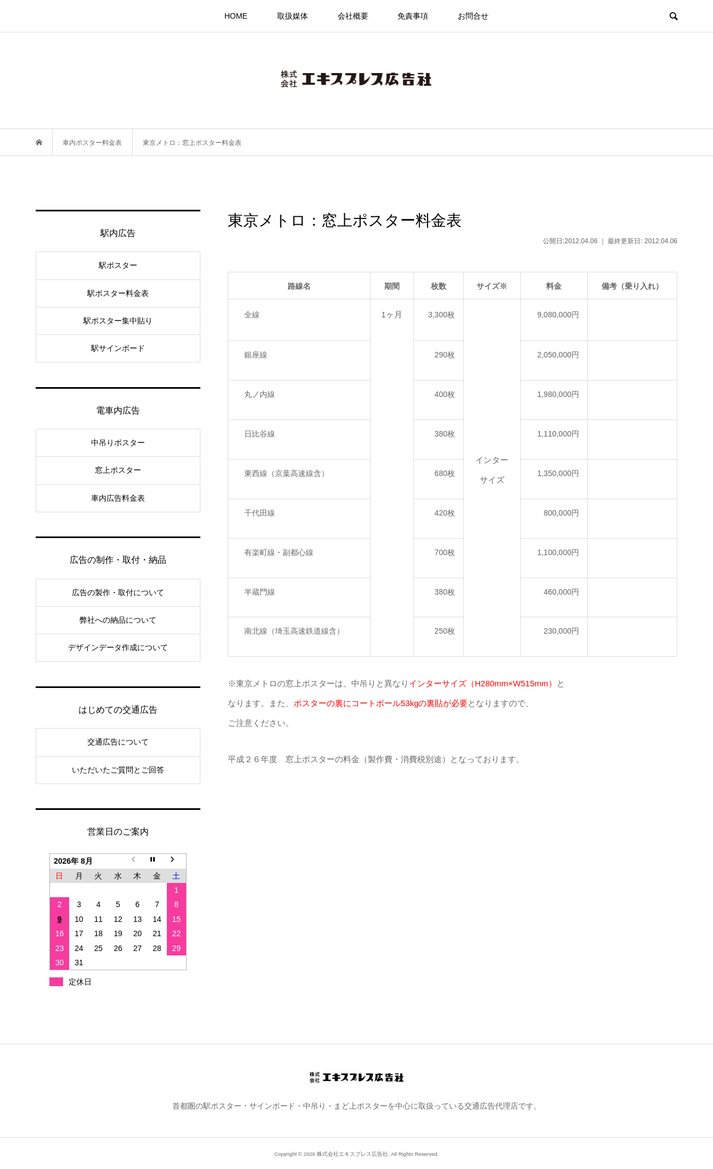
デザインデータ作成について (118, 647)
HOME (236, 16)
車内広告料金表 (118, 498)
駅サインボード (118, 348)
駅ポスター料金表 (118, 293)
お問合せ (473, 16)
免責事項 (412, 16)
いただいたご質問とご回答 (118, 769)
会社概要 (353, 16)
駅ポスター (118, 265)
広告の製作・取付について (118, 592)
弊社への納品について (118, 620)
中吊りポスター (118, 442)
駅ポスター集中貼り (118, 320)
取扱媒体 (292, 16)
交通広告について (118, 741)
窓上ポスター (118, 470)
